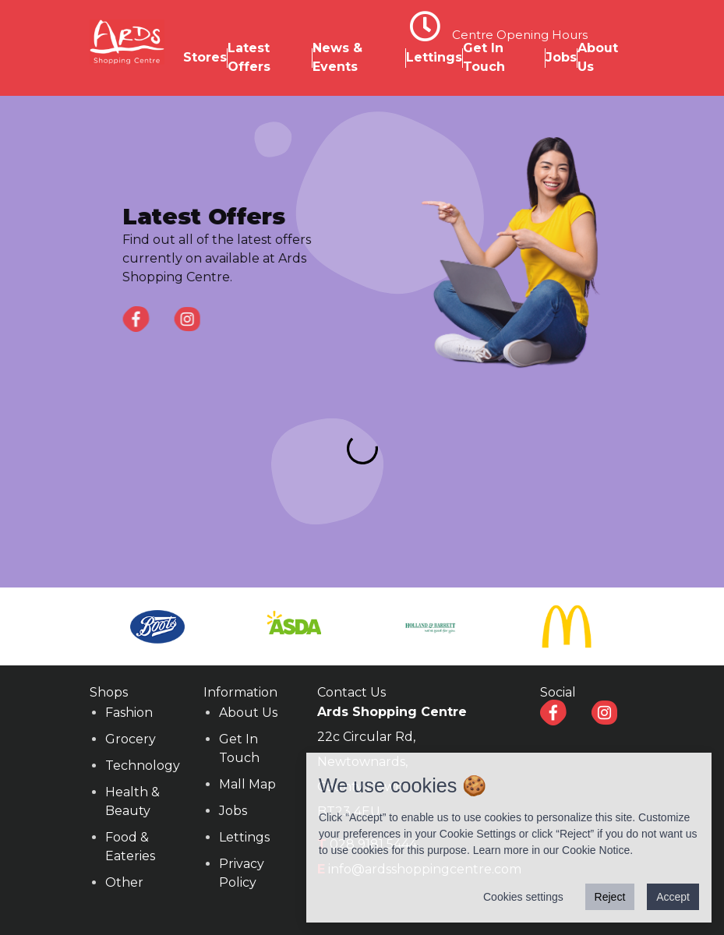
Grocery (130, 739)
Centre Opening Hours (520, 34)
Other (124, 882)
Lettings (434, 57)
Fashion (129, 712)
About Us (248, 712)
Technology (142, 765)
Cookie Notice (596, 850)
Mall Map (247, 784)
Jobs (561, 57)
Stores (205, 57)
